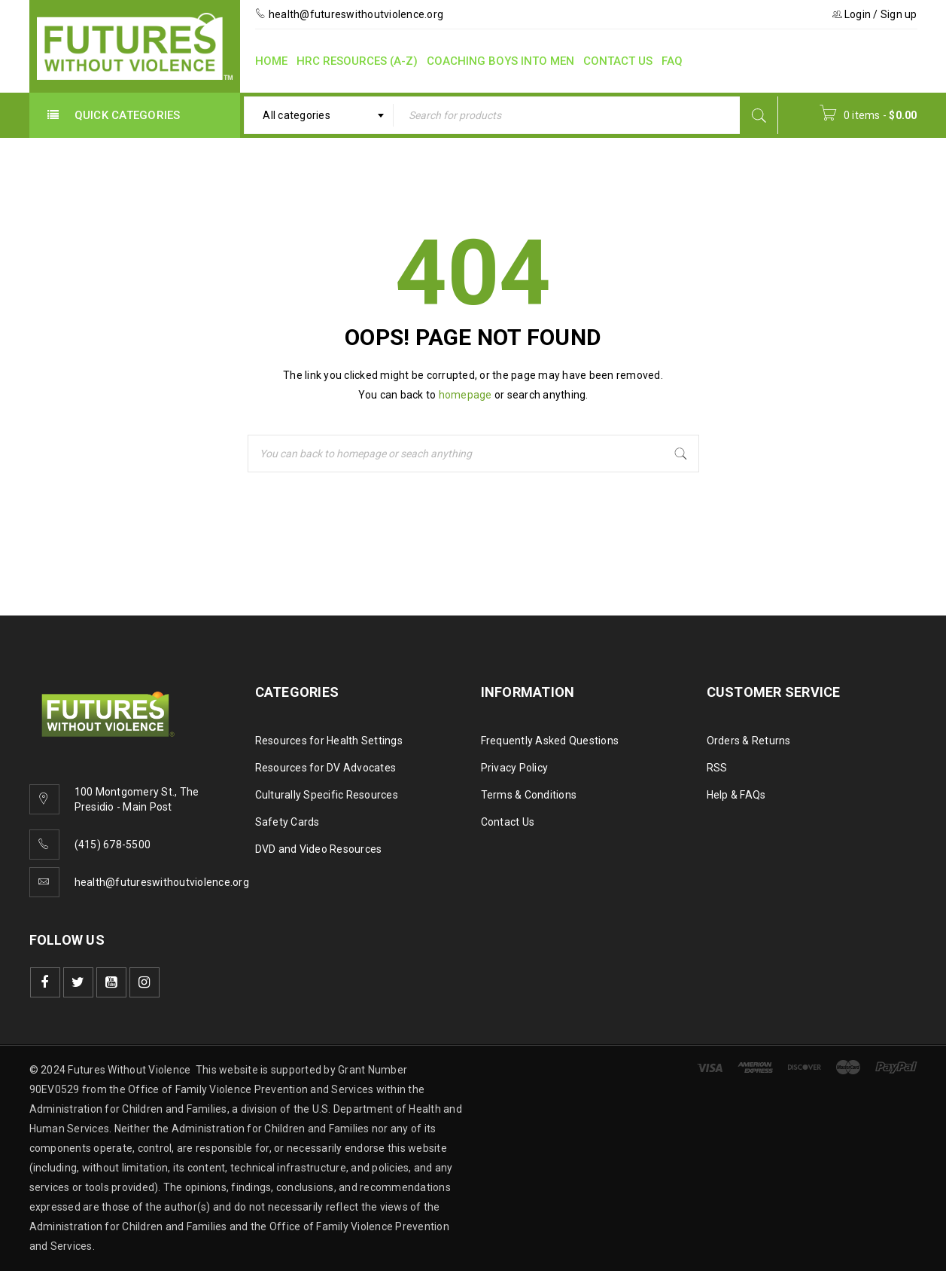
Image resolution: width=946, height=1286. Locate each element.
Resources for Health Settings (329, 741)
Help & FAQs (736, 795)
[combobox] (319, 115)
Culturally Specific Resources (326, 795)
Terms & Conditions (529, 795)
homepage (465, 395)
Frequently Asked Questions (550, 741)
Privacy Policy (515, 768)
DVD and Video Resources (318, 849)
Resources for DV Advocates (326, 768)
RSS (717, 768)
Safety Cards (287, 822)
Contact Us (508, 822)
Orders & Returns (749, 741)
